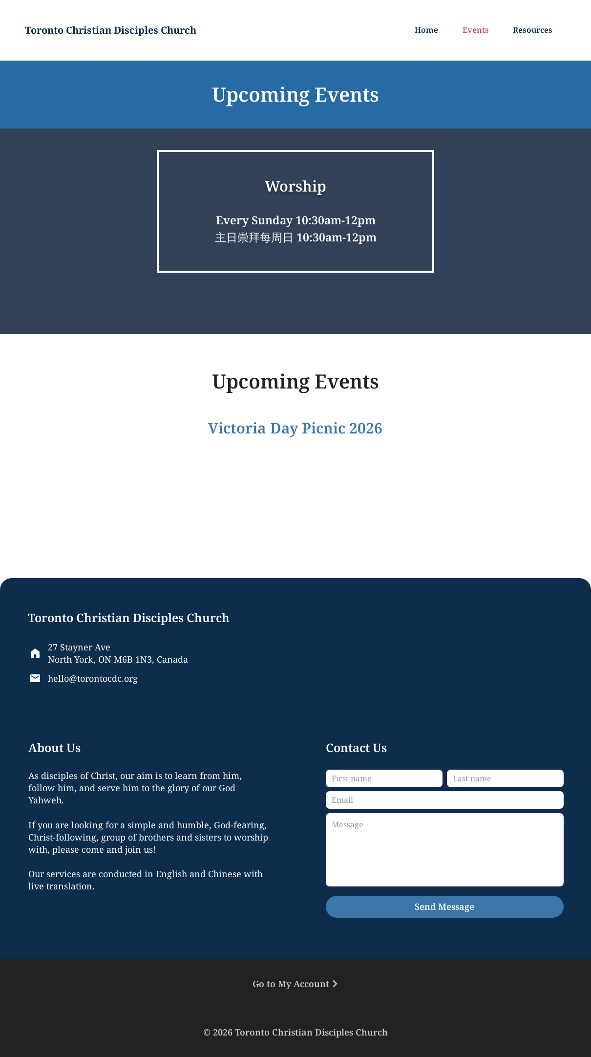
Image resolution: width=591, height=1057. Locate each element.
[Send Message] (445, 907)
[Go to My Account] (295, 983)
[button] (535, 30)
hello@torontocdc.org (93, 678)
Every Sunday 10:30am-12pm (296, 220)
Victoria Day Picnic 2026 (295, 428)
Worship (295, 186)
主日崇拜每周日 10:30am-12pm (296, 237)
